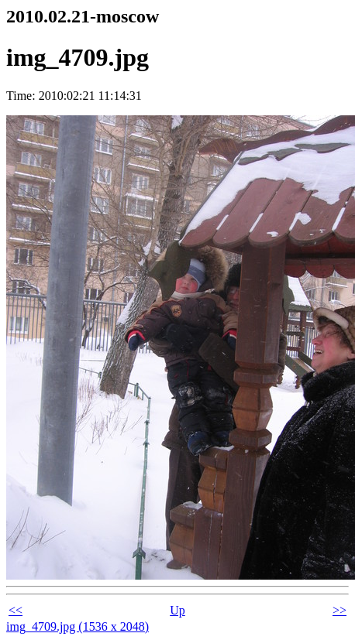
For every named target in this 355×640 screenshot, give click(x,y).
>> (339, 610)
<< (15, 610)
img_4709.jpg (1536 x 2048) (77, 626)
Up (177, 610)
